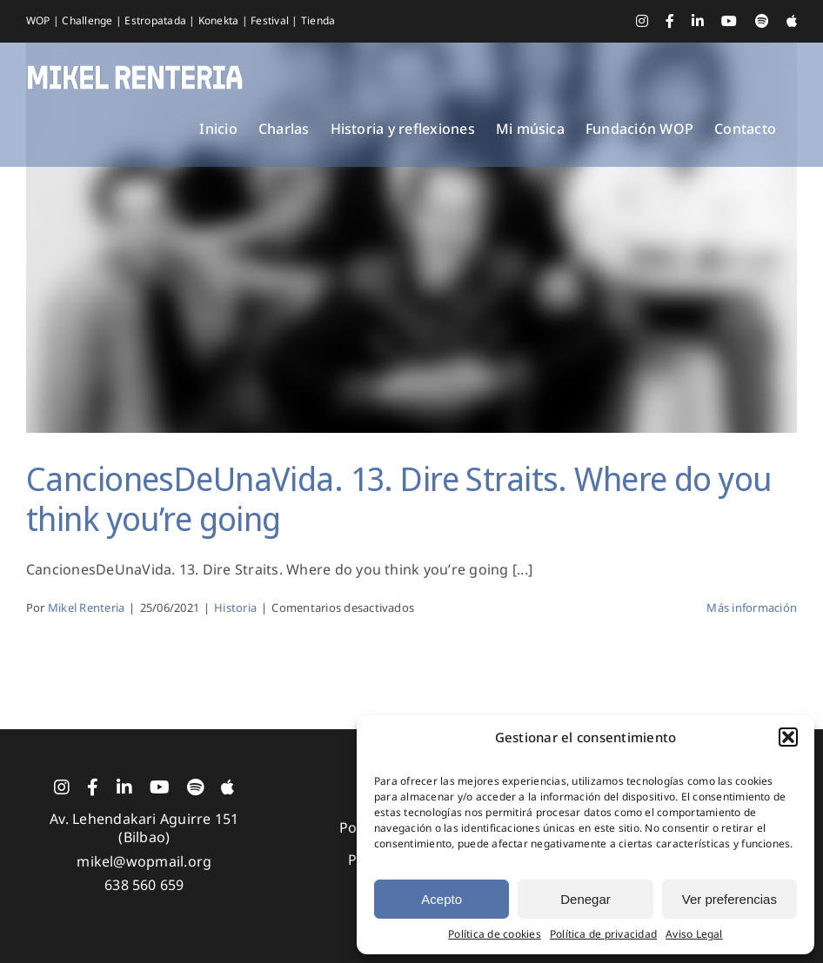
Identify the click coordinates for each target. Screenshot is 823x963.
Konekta (220, 20)
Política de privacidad (603, 934)
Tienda (318, 20)
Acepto (441, 899)
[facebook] (92, 787)
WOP (39, 20)
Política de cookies (494, 934)
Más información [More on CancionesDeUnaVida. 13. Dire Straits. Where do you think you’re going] (751, 607)
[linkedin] (124, 787)
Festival (271, 20)
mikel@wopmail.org (144, 861)
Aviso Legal (694, 934)
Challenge (88, 20)
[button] (788, 737)
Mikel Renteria (86, 607)
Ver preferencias (729, 899)
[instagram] (62, 787)
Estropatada (156, 20)
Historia (235, 607)
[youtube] (160, 787)
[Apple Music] (227, 787)
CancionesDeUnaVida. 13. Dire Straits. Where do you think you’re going (399, 498)
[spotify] (195, 787)
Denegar (585, 899)
